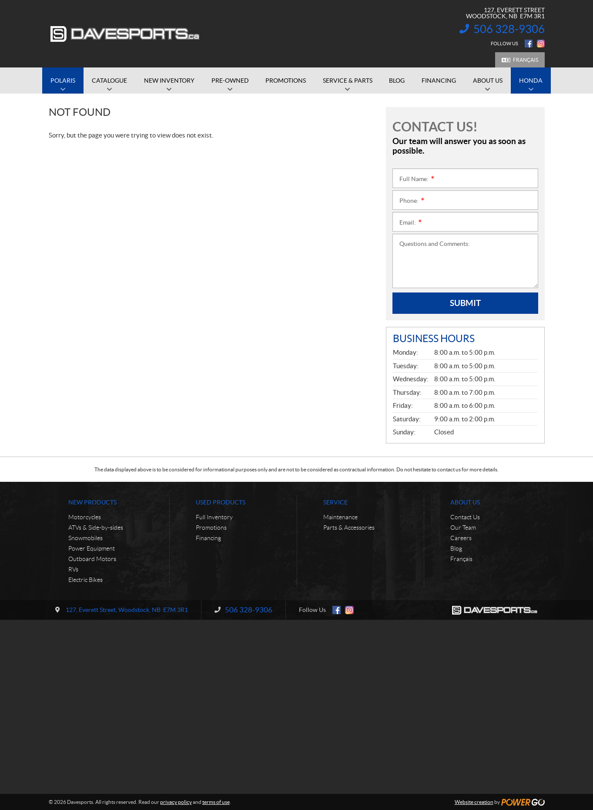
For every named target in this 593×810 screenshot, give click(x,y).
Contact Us (465, 517)
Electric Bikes (85, 579)
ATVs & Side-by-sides (95, 527)
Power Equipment (91, 548)
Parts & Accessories (349, 527)
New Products (92, 502)
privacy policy (176, 802)
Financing (208, 537)
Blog (456, 548)
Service (335, 502)
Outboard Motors (92, 558)
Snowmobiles (85, 537)
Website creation (474, 802)
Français (525, 60)
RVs (73, 569)
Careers (461, 537)
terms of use (216, 802)
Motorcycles (84, 517)
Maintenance (340, 517)
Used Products (220, 502)
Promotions (211, 527)
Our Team (463, 527)
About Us (465, 502)
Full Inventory (214, 517)
